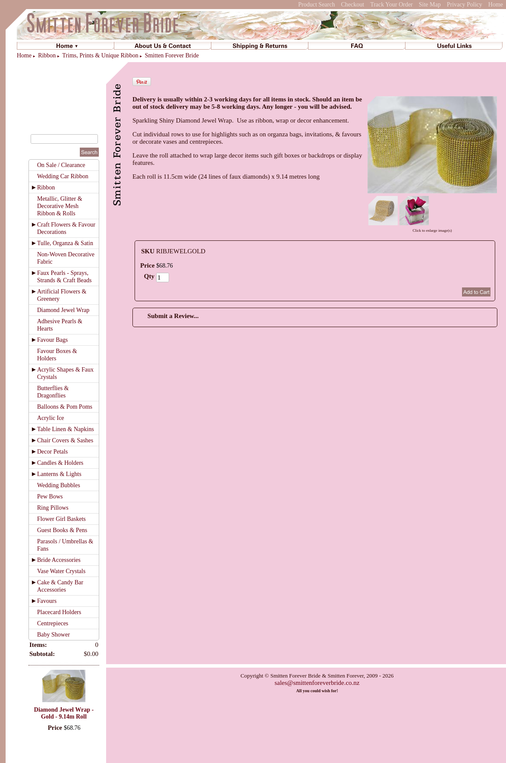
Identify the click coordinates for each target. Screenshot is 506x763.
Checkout (352, 4)
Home (495, 4)
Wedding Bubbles (58, 485)
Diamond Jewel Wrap (63, 310)
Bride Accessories (59, 560)
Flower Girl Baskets (61, 519)
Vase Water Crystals (61, 571)
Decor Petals (52, 451)
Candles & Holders (60, 463)
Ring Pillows (53, 507)
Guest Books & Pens (62, 530)
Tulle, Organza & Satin (65, 243)
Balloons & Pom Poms (64, 407)
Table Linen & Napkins (65, 429)
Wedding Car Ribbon (62, 176)
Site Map (430, 4)
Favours (47, 601)
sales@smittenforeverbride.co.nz (316, 682)
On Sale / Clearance (61, 165)
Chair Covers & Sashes (65, 440)
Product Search (316, 4)
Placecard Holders (59, 612)
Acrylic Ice (50, 418)
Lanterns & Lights (59, 474)
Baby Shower (53, 634)
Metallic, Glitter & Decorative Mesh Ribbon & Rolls (59, 206)
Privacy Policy (464, 4)
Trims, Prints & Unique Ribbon (100, 55)
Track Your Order (391, 4)
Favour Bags (52, 340)
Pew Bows (50, 496)
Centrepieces (52, 623)
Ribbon (47, 55)
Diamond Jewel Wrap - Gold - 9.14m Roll (64, 713)
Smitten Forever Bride (172, 55)
